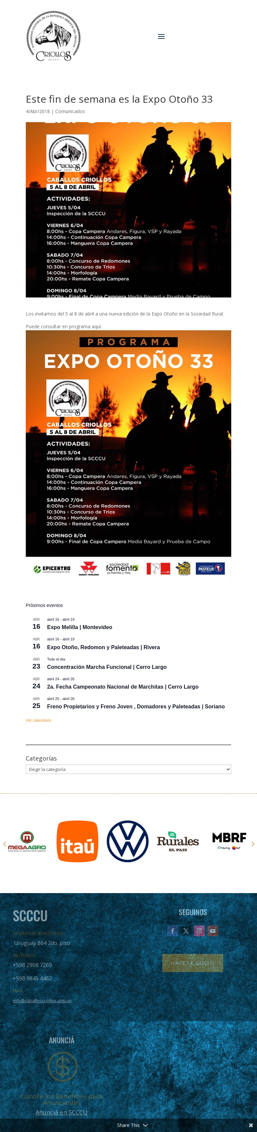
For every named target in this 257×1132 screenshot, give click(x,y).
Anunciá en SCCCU (61, 1112)
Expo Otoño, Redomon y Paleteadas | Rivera (103, 647)
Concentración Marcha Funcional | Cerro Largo (107, 667)
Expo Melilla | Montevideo (79, 627)
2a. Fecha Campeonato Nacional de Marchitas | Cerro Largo (123, 687)
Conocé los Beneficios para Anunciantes (61, 1099)
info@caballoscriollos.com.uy (42, 1000)
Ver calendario (39, 720)
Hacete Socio (193, 962)
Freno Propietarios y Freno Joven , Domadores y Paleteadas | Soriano (136, 706)
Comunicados (70, 111)
